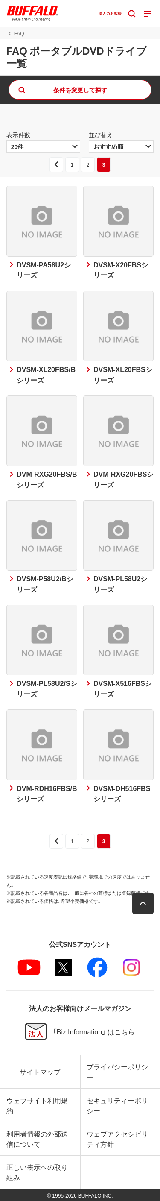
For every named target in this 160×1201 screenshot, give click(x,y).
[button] (143, 903)
